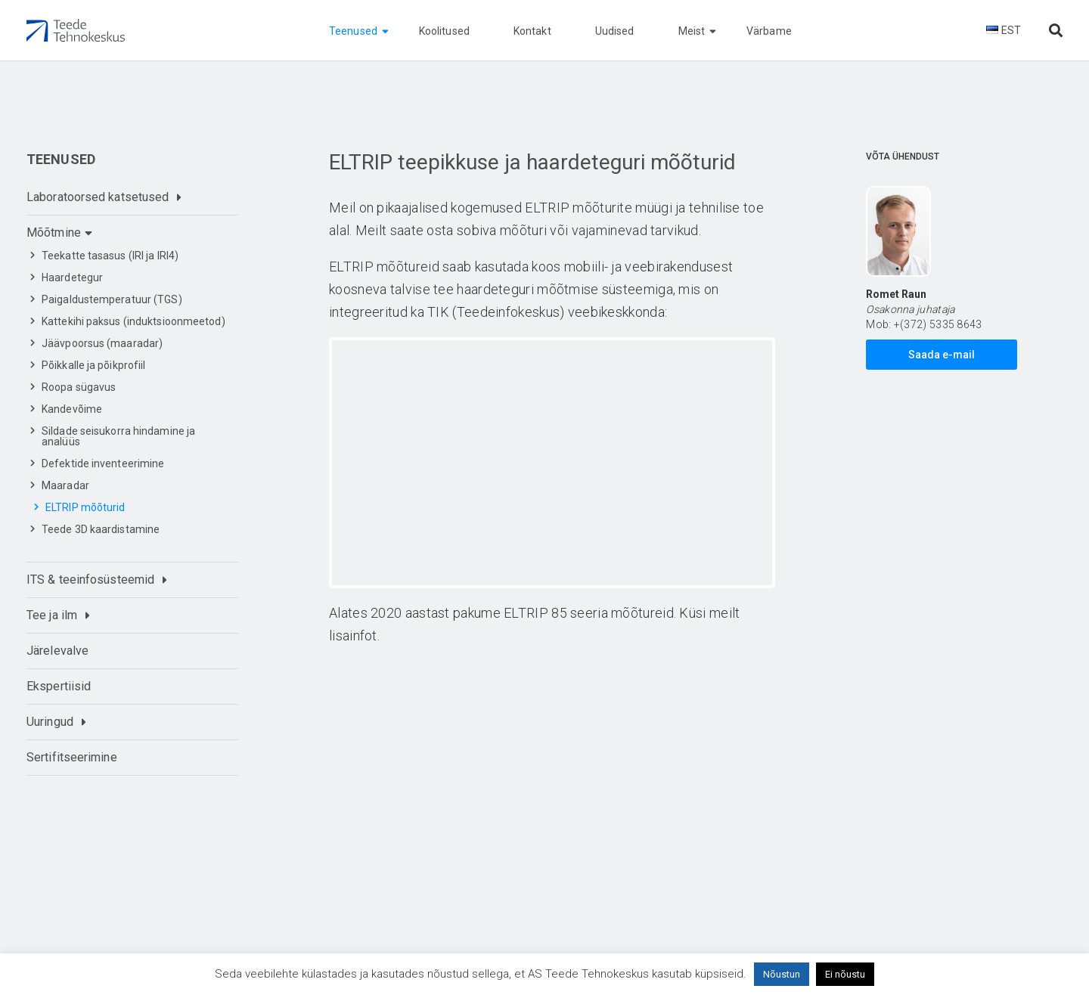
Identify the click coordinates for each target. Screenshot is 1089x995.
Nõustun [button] (781, 974)
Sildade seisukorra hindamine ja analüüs (118, 436)
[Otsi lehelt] (1056, 30)
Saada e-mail (941, 355)
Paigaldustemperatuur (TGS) (112, 299)
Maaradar (65, 485)
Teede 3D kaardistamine (101, 529)
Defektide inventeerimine (103, 463)
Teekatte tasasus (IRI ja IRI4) (110, 255)
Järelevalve (57, 650)
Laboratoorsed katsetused (97, 197)
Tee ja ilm (51, 615)
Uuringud (49, 721)
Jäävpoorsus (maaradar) (102, 343)
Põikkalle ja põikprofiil (93, 365)
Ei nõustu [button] (845, 974)
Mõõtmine (53, 232)
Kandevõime (72, 409)
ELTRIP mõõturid (85, 507)
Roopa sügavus (79, 387)
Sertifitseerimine (71, 757)
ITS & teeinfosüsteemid (90, 579)
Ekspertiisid (58, 686)
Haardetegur (72, 277)
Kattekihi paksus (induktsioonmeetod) (133, 321)
